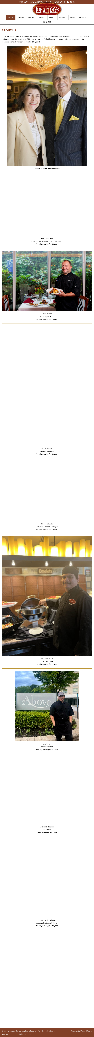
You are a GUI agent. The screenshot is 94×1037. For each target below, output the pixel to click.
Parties (31, 17)
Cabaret (41, 17)
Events (52, 17)
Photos (82, 17)
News (72, 17)
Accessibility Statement (23, 1034)
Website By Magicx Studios (81, 1031)
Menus (21, 17)
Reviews (62, 17)
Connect (47, 22)
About (11, 17)
